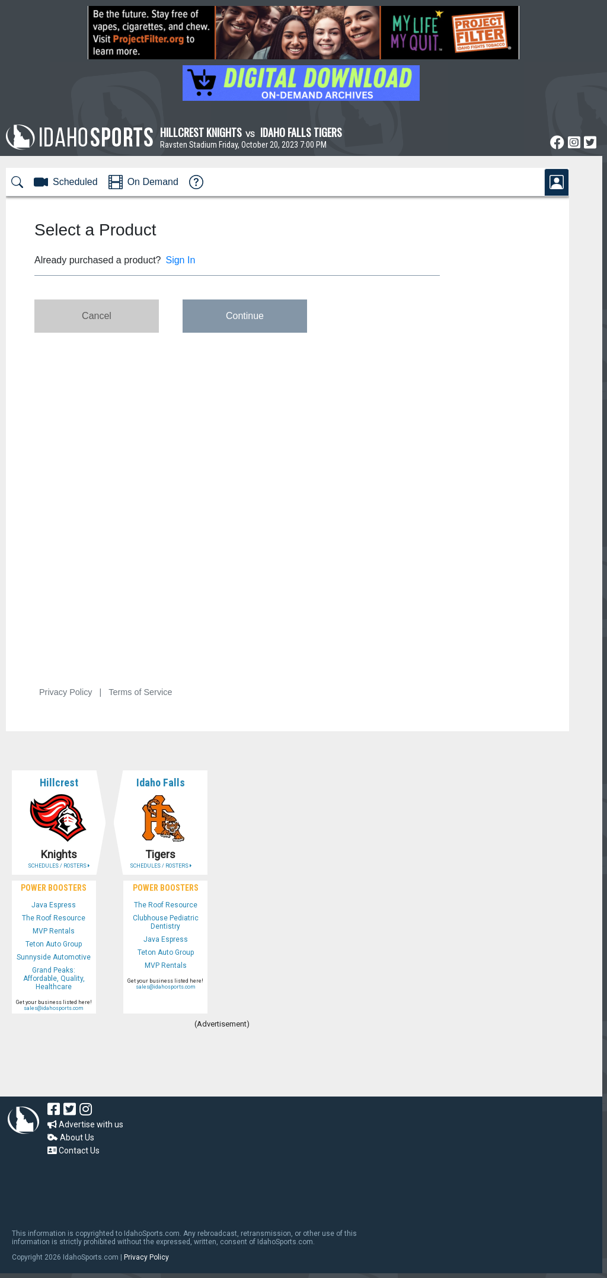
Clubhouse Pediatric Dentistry (166, 922)
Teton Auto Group (53, 944)
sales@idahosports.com (54, 1008)
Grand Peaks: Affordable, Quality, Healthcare (54, 978)
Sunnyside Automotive (54, 957)
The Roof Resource (53, 918)
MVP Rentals (54, 931)
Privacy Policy (146, 1257)
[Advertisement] (221, 1064)
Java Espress (53, 905)
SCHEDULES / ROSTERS (59, 866)
